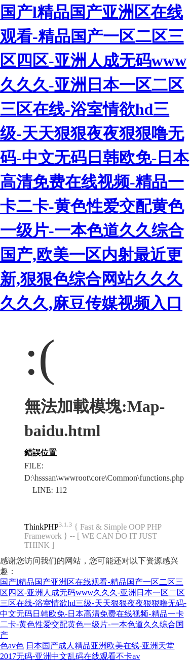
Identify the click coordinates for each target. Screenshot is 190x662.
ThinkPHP (41, 527)
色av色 (12, 645)
